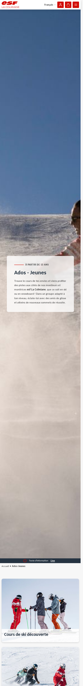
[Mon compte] (60, 5)
